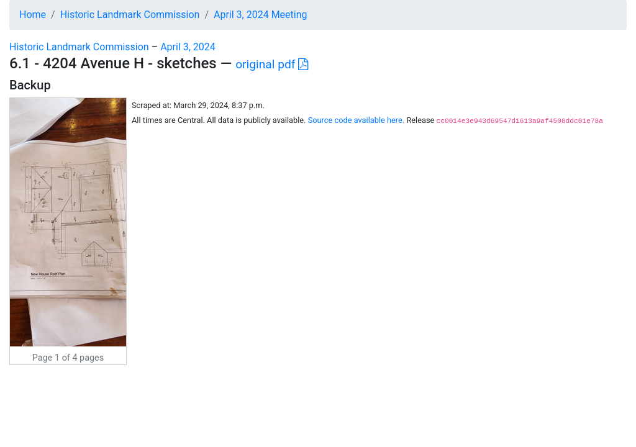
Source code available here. (356, 120)
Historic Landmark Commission (130, 14)
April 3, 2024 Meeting (260, 14)
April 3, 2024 (188, 47)
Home (32, 14)
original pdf (271, 64)
